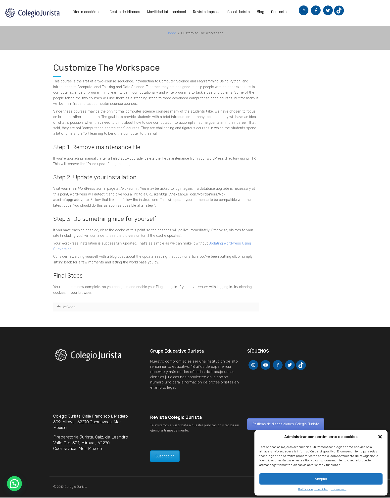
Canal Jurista (238, 11)
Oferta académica (87, 11)
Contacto (279, 11)
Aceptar (321, 479)
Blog (260, 11)
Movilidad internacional (166, 11)
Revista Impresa (206, 11)
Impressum (338, 489)
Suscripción (164, 457)
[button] (380, 436)
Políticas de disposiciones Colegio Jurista (285, 425)
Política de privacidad (313, 489)
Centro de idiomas (124, 11)
